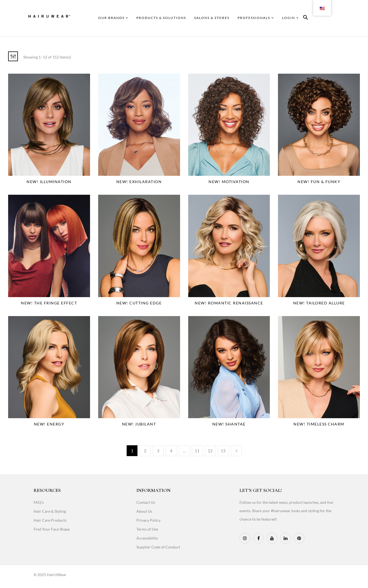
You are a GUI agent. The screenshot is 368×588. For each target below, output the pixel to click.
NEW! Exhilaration (139, 181)
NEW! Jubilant (139, 424)
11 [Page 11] (197, 450)
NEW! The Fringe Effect (49, 303)
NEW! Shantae (229, 424)
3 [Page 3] (158, 450)
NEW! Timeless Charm (318, 424)
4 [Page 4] (171, 450)
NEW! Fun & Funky (318, 181)
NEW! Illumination (49, 181)
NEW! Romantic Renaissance (229, 303)
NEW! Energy (49, 424)
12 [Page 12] (210, 450)
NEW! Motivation (229, 181)
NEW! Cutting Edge (139, 303)
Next (236, 450)
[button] (305, 18)
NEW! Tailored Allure (319, 303)
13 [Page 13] (223, 450)
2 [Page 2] (145, 450)
